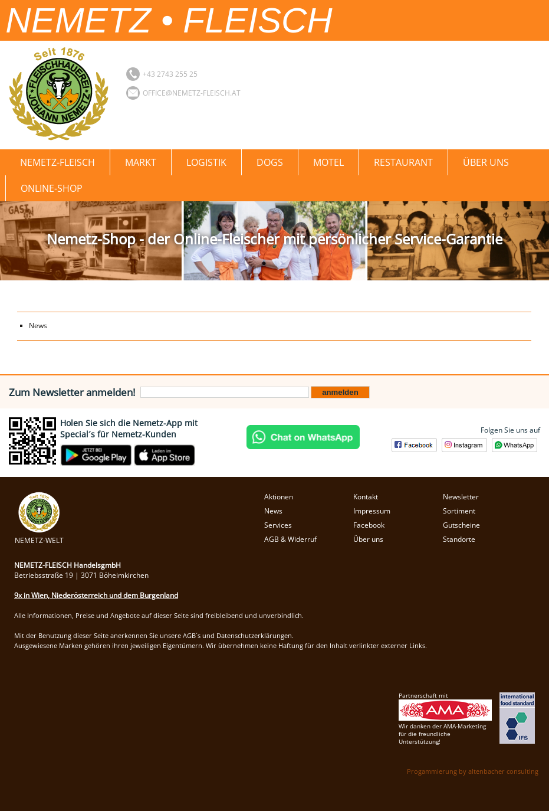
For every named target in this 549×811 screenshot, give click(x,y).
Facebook (368, 525)
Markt (140, 162)
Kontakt (365, 497)
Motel (328, 162)
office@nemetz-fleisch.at (192, 93)
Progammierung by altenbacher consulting (472, 771)
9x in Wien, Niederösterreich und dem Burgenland (96, 595)
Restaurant (403, 162)
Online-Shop (52, 188)
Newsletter (461, 497)
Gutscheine (461, 525)
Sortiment (459, 511)
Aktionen (278, 497)
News (38, 326)
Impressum (371, 511)
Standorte (459, 539)
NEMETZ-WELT (39, 535)
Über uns (486, 162)
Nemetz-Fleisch (57, 162)
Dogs (270, 162)
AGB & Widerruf (290, 539)
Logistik (206, 162)
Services (278, 525)
